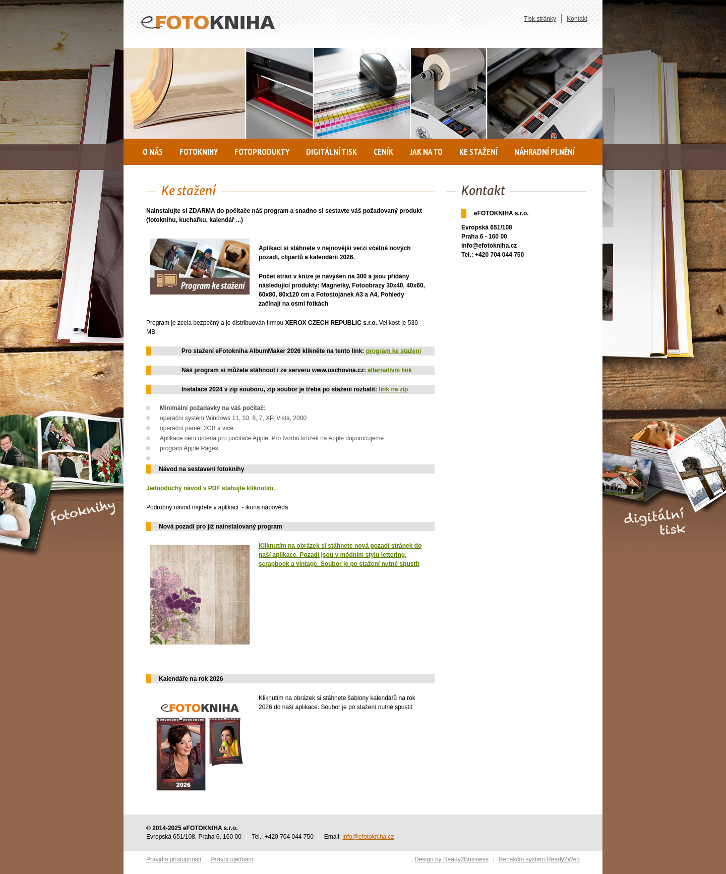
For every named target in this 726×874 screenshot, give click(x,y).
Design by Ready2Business (451, 859)
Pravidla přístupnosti (173, 859)
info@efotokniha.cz (368, 836)
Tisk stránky (540, 18)
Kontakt (577, 18)
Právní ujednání (232, 859)
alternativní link (390, 370)
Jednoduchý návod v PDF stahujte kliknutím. (210, 488)
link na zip (393, 389)
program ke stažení (393, 351)
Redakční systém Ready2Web (539, 859)
